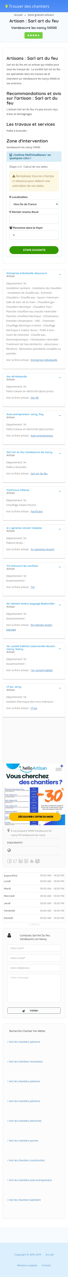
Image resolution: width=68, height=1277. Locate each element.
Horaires (35, 924)
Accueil (18, 15)
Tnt (33, 587)
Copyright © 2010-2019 (27, 1254)
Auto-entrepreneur (42, 435)
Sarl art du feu (39, 473)
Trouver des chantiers (27, 6)
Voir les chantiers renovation (25, 1061)
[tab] (34, 274)
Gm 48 (35, 397)
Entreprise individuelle (44, 360)
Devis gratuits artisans (41, 15)
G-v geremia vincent (42, 549)
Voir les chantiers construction (26, 1160)
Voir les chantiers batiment (24, 1200)
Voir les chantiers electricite (24, 1120)
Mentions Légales (27, 1265)
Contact (46, 1265)
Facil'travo (37, 511)
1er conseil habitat (42, 670)
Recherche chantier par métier (27, 1031)
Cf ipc (34, 708)
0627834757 (15, 842)
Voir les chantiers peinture (23, 1041)
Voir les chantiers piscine (22, 1140)
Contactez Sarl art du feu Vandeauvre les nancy (35, 937)
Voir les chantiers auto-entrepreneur (29, 1180)
